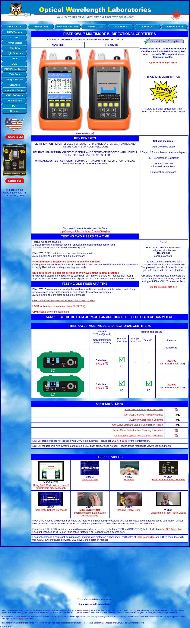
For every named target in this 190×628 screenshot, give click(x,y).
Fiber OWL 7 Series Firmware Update (143, 414)
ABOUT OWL (41, 26)
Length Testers (14, 79)
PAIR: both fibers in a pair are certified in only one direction (66, 261)
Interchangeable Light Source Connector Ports (90, 514)
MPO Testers (14, 32)
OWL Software (14, 95)
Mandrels (129, 479)
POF (14, 105)
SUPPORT (121, 26)
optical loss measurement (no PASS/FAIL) (58, 306)
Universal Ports (90, 479)
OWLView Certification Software (146, 419)
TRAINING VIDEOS (68, 26)
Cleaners (14, 84)
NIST (22, 619)
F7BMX (100, 364)
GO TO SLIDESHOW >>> (163, 287)
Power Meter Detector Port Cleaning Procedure (138, 430)
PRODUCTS (14, 26)
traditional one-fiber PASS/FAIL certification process (63, 300)
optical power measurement (50, 311)
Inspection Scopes (14, 90)
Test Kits (15, 48)
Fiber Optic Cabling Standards (51, 510)
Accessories (14, 100)
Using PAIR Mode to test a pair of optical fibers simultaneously (51, 486)
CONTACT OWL (175, 26)
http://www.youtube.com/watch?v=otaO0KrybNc (85, 231)
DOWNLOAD (148, 26)
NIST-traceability (145, 537)
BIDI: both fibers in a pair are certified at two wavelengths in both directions (75, 272)
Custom (14, 111)
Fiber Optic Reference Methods (168, 479)
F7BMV (100, 387)
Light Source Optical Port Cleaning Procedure (138, 435)
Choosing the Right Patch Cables (168, 512)
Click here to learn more (163, 62)
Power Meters (15, 42)
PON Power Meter (14, 69)
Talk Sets (14, 74)
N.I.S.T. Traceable (172, 529)
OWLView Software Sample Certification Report (137, 424)
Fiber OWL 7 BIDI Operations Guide (144, 409)
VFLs (15, 58)
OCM (14, 63)
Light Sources (14, 53)
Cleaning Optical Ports (128, 510)
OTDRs (14, 37)
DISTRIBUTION (94, 26)
